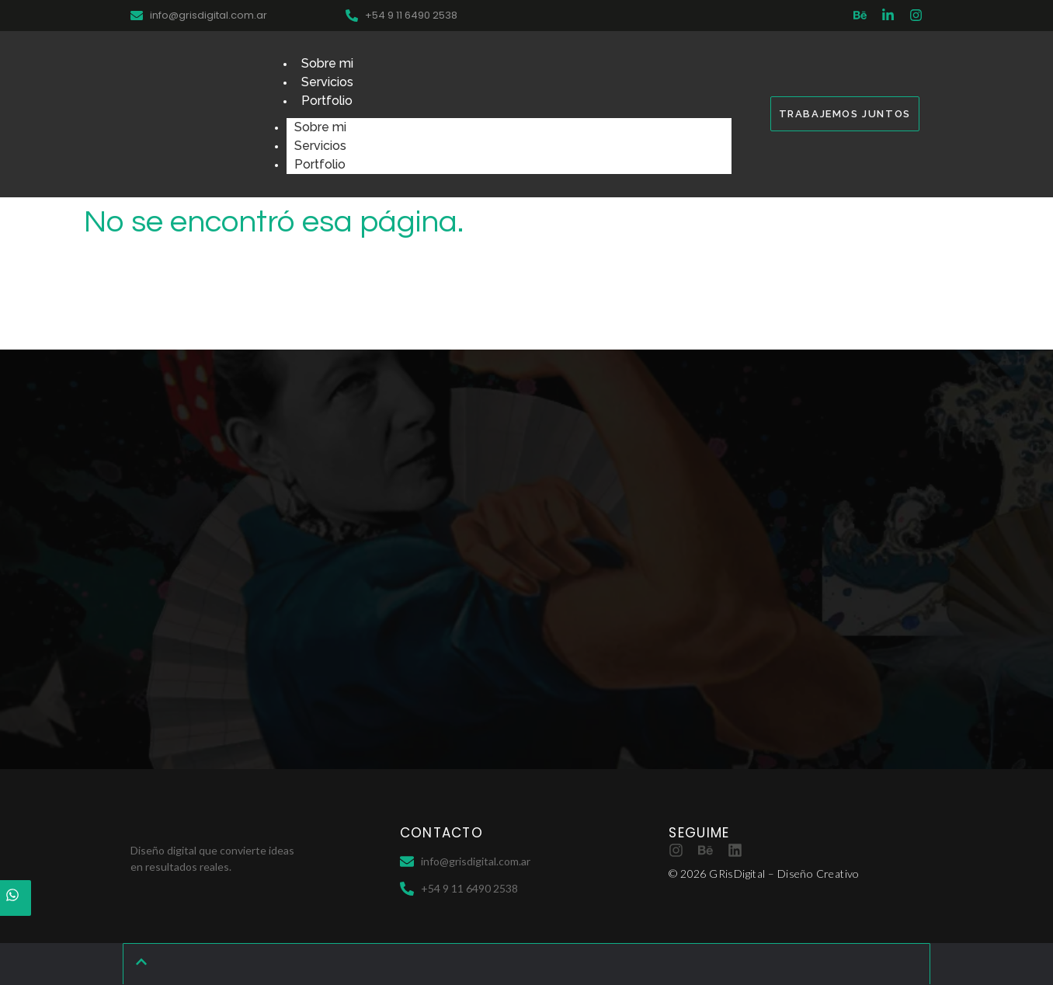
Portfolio (327, 100)
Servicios (327, 82)
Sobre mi (327, 63)
